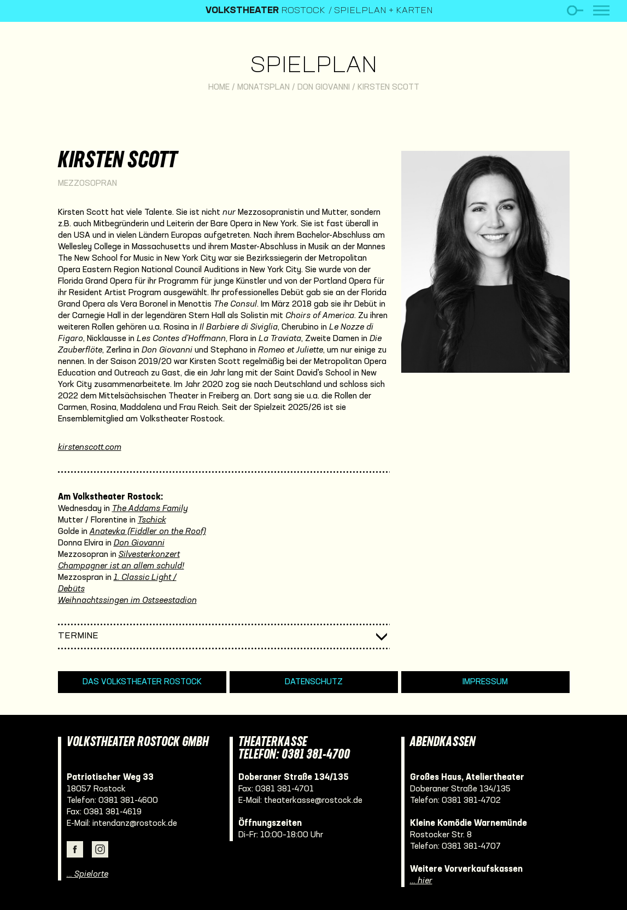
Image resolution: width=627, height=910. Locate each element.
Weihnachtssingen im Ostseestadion (127, 600)
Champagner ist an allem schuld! (121, 566)
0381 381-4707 (471, 846)
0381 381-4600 (128, 800)
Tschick (152, 520)
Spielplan (313, 66)
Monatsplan (263, 87)
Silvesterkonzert (149, 554)
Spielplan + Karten (383, 11)
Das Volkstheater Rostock (142, 682)
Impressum (485, 682)
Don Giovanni (323, 87)
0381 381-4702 (471, 800)
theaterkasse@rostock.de (313, 800)
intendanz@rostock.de (134, 823)
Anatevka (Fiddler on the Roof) (148, 531)
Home (219, 87)
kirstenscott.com (89, 447)
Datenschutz (314, 682)
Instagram (100, 849)
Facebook (75, 849)
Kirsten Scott (388, 87)
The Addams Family (150, 508)
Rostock (265, 11)
